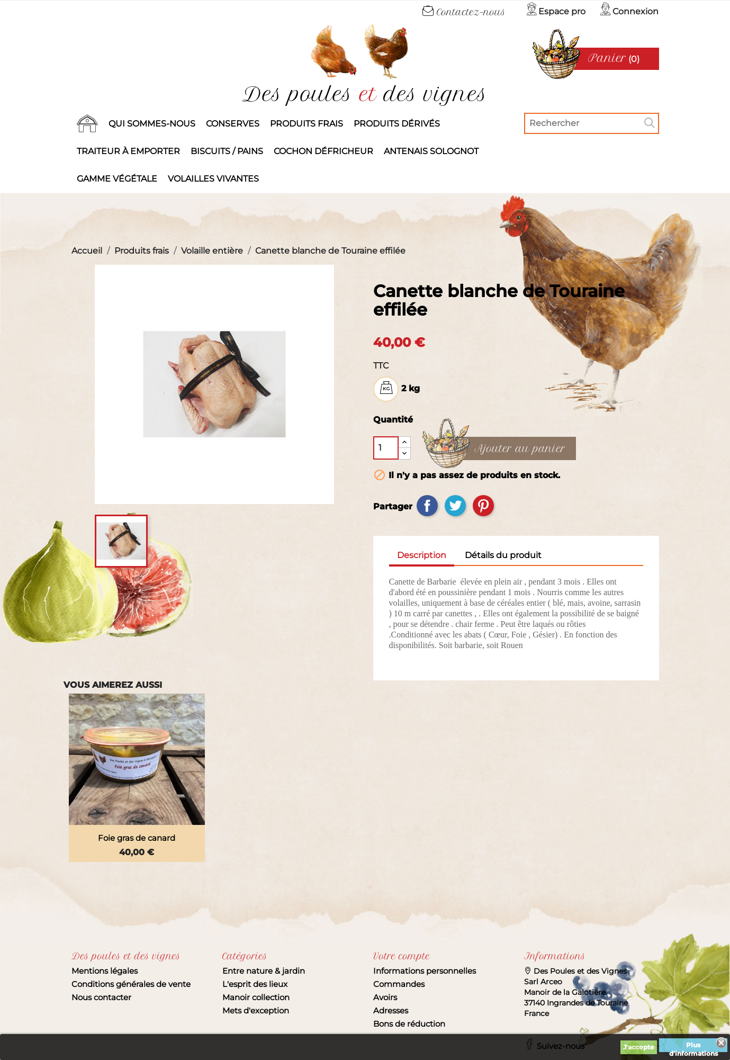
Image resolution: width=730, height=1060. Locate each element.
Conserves (232, 124)
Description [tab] (421, 555)
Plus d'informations (693, 1046)
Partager (427, 505)
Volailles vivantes (213, 179)
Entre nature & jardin (263, 971)
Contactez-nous (464, 12)
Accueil (87, 124)
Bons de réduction (409, 1024)
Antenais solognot (431, 151)
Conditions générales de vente (131, 984)
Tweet (455, 505)
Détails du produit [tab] (503, 555)
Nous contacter (101, 997)
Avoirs (385, 997)
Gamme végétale (117, 179)
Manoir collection (256, 997)
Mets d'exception (255, 1010)
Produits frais (306, 124)
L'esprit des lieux (254, 984)
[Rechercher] (591, 123)
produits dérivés (397, 124)
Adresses (390, 1010)
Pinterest (483, 505)
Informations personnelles (424, 971)
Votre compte (401, 956)
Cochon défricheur (323, 151)
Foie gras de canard (136, 838)
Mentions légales (104, 971)
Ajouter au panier (519, 449)
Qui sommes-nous (152, 124)
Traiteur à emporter (128, 151)
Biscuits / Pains (227, 151)
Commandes (399, 984)
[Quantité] (386, 448)
